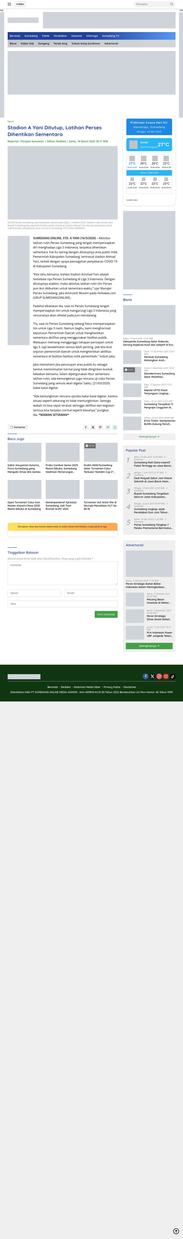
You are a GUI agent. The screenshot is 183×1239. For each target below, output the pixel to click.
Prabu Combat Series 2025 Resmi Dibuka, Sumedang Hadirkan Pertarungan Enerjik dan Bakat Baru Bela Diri (62, 469)
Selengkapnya (149, 436)
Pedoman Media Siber (87, 687)
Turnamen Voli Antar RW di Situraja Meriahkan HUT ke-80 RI (100, 506)
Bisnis (13, 43)
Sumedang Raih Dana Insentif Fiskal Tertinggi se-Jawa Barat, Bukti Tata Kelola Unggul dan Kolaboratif (153, 464)
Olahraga (92, 36)
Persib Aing (60, 43)
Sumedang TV (110, 36)
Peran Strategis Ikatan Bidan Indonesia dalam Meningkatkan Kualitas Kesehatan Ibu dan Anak (146, 585)
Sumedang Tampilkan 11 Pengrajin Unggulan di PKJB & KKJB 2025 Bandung (158, 406)
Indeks (20, 4)
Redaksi (66, 687)
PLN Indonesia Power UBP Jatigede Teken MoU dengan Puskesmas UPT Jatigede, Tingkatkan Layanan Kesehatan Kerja (160, 634)
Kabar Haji (27, 43)
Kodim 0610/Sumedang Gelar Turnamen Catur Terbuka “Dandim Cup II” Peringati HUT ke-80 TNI (99, 469)
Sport (11, 121)
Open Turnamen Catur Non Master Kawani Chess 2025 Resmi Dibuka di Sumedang (24, 506)
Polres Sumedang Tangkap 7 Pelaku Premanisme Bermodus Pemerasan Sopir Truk (152, 526)
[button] (172, 4)
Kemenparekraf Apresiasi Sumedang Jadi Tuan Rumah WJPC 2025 (61, 506)
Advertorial (111, 43)
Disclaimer (130, 687)
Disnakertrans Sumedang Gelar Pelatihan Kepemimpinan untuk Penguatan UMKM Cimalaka (159, 375)
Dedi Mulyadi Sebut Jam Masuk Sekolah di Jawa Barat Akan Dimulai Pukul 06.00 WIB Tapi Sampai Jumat (153, 480)
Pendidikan (60, 36)
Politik (45, 36)
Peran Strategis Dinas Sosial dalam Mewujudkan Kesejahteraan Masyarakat (158, 617)
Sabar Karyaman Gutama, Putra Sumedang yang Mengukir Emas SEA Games (24, 468)
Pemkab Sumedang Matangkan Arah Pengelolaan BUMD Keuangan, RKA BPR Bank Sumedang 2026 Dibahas (159, 358)
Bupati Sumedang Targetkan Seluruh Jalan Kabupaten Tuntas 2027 (151, 495)
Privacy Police (112, 687)
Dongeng (43, 43)
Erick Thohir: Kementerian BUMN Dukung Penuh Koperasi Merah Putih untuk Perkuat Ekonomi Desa (159, 422)
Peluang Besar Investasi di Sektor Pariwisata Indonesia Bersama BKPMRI (159, 601)
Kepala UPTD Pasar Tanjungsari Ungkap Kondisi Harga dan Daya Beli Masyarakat (159, 392)
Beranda (15, 36)
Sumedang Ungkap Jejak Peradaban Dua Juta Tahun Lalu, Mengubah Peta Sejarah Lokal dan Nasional (152, 510)
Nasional (76, 36)
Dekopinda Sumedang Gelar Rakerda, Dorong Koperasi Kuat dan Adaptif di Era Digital (148, 343)
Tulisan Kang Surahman (86, 43)
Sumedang (31, 36)
